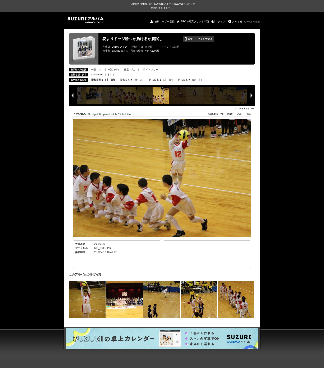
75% (239, 114)
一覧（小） (97, 69)
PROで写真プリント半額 (195, 21)
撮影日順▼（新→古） (132, 79)
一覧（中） (114, 69)
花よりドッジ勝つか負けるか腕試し (132, 39)
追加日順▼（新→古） (190, 79)
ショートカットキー (244, 108)
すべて (111, 74)
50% (248, 114)
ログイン (220, 21)
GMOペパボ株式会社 (252, 22)
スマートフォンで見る (198, 39)
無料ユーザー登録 (164, 21)
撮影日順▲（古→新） (103, 79)
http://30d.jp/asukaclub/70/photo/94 (111, 114)
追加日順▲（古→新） (161, 79)
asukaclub (99, 244)
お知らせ (237, 21)
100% (230, 114)
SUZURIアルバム (85, 20)
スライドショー (149, 69)
